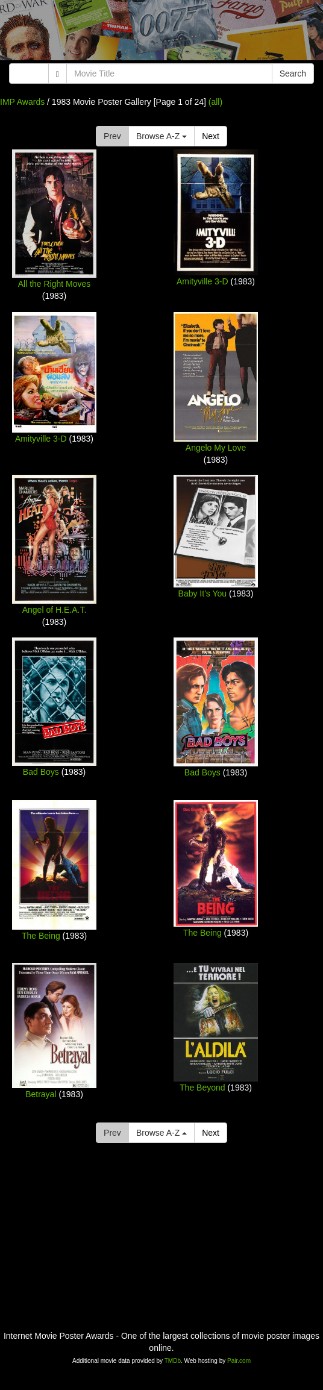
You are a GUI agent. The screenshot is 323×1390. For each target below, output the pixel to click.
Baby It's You (202, 593)
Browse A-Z (161, 136)
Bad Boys (41, 772)
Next (210, 136)
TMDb (173, 1360)
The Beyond (202, 1087)
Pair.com (239, 1360)
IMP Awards (22, 102)
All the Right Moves (54, 284)
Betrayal (40, 1094)
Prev (112, 136)
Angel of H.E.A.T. (54, 610)
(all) (215, 102)
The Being (41, 936)
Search (293, 73)
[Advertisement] (161, 33)
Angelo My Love (216, 447)
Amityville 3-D (202, 281)
